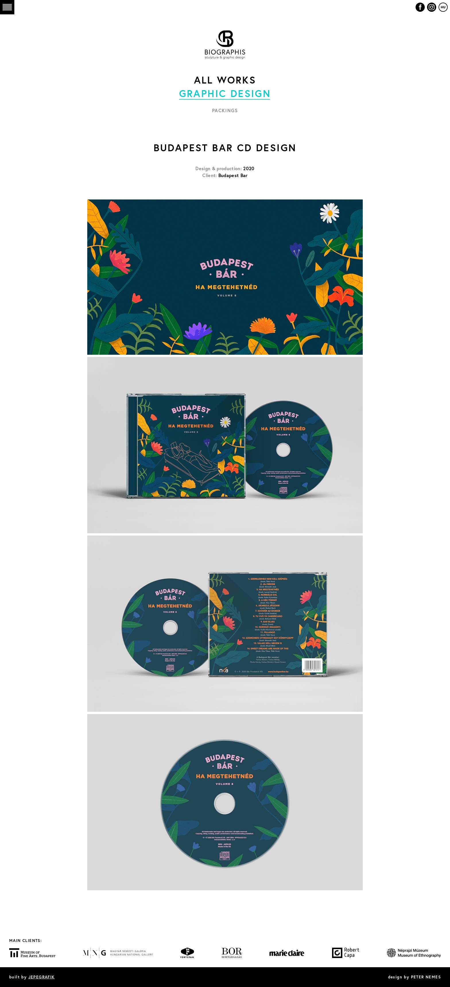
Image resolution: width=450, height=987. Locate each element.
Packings (225, 110)
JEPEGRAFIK (41, 977)
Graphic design (225, 93)
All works (225, 79)
